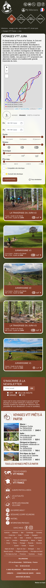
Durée (5, 134)
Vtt (10, 393)
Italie (21, 538)
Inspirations (9, 179)
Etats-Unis (8, 538)
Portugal (22, 543)
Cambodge (29, 532)
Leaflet (16, 109)
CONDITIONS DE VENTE (25, 573)
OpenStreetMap (24, 109)
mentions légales (30, 569)
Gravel (12, 395)
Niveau (5, 142)
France (22, 115)
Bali (22, 532)
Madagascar (24, 540)
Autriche (7, 532)
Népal (40, 540)
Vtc (22, 395)
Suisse (16, 545)
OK (31, 388)
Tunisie (23, 545)
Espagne (35, 535)
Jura (38, 549)
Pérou (15, 543)
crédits (10, 573)
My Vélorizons (30, 10)
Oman (8, 543)
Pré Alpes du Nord (36, 551)
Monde (15, 115)
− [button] (6, 71)
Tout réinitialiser (36, 179)
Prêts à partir (33, 115)
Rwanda (30, 543)
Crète (19, 535)
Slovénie (39, 543)
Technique (7, 151)
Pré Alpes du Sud (11, 554)
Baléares (15, 532)
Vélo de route (23, 393)
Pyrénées (32, 554)
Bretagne (31, 549)
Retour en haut (40, 582)
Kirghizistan (38, 538)
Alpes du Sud (21, 549)
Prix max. (6, 159)
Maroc (33, 540)
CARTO (40, 109)
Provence (23, 554)
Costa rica (12, 535)
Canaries (39, 532)
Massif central (8, 551)
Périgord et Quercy (22, 551)
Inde (15, 538)
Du (13, 123)
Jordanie (28, 538)
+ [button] (6, 67)
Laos (7, 540)
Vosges (40, 554)
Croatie (26, 535)
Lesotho (14, 540)
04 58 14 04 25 (25, 566)
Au (13, 129)
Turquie (31, 545)
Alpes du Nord (9, 549)
